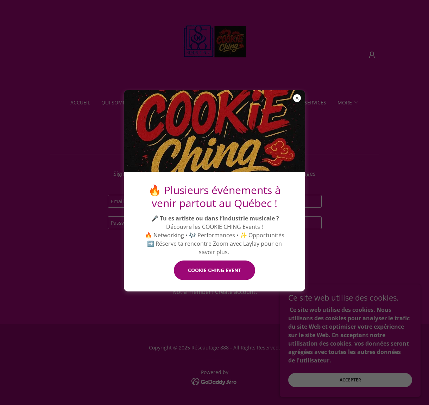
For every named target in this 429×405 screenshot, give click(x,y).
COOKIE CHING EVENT (214, 270)
